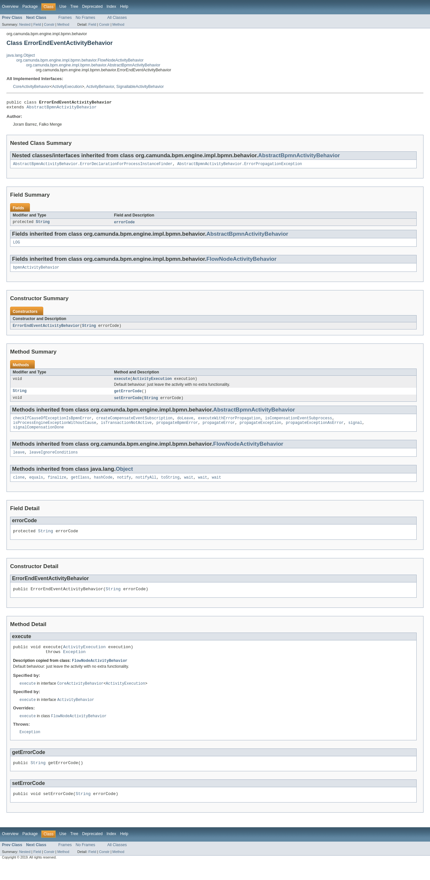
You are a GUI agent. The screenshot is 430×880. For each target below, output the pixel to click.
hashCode (103, 486)
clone (19, 486)
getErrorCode (128, 396)
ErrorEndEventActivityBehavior (46, 330)
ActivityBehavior (100, 86)
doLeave (185, 424)
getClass (80, 486)
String (43, 225)
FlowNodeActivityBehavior (242, 262)
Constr (49, 24)
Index (111, 6)
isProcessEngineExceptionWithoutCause (54, 429)
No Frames (85, 17)
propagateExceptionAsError (315, 429)
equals (36, 486)
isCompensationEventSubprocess (298, 424)
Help (124, 6)
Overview (10, 6)
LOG (16, 245)
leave (19, 460)
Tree (74, 6)
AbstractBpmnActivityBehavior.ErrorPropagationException (239, 166)
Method (63, 24)
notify (124, 486)
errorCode (124, 225)
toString (170, 486)
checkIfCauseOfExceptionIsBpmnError (52, 424)
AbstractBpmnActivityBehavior (62, 109)
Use (62, 6)
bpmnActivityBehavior (36, 271)
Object (124, 477)
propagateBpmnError (177, 429)
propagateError (219, 429)
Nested (25, 24)
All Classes (117, 17)
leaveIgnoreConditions (53, 460)
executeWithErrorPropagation (229, 424)
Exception (74, 664)
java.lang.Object (21, 55)
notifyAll (146, 486)
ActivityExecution (67, 86)
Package (30, 6)
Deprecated (92, 6)
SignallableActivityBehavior (140, 86)
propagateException (260, 429)
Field (37, 24)
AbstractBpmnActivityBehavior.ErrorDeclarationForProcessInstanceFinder (92, 166)
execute (122, 383)
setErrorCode (128, 403)
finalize (57, 486)
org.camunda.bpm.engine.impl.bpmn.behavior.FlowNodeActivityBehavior (79, 60)
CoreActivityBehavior (31, 86)
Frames (65, 17)
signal (355, 429)
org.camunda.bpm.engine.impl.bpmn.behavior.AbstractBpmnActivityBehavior (93, 65)
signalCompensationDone (38, 435)
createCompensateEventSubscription (134, 424)
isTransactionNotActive (126, 429)
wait (188, 486)
